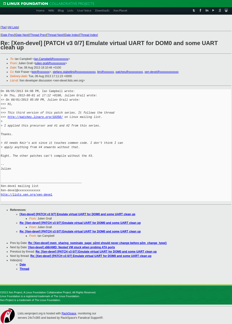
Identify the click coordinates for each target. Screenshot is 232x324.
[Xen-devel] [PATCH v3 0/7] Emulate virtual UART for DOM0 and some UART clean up (77, 214)
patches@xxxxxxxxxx (129, 72)
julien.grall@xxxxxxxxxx (50, 63)
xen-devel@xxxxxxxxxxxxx (161, 72)
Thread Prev (38, 35)
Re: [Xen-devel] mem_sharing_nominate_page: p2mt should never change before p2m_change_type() (97, 243)
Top (3, 27)
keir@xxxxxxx (41, 72)
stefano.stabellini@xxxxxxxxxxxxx (74, 72)
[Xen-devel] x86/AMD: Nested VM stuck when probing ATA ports (71, 247)
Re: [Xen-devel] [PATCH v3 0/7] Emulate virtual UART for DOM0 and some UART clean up (80, 223)
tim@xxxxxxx (105, 72)
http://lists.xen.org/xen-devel (26, 195)
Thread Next (55, 35)
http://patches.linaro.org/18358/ (35, 117)
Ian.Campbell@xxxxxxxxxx (51, 59)
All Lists (13, 27)
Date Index (72, 35)
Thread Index (88, 35)
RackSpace (68, 313)
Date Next (22, 35)
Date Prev (7, 35)
